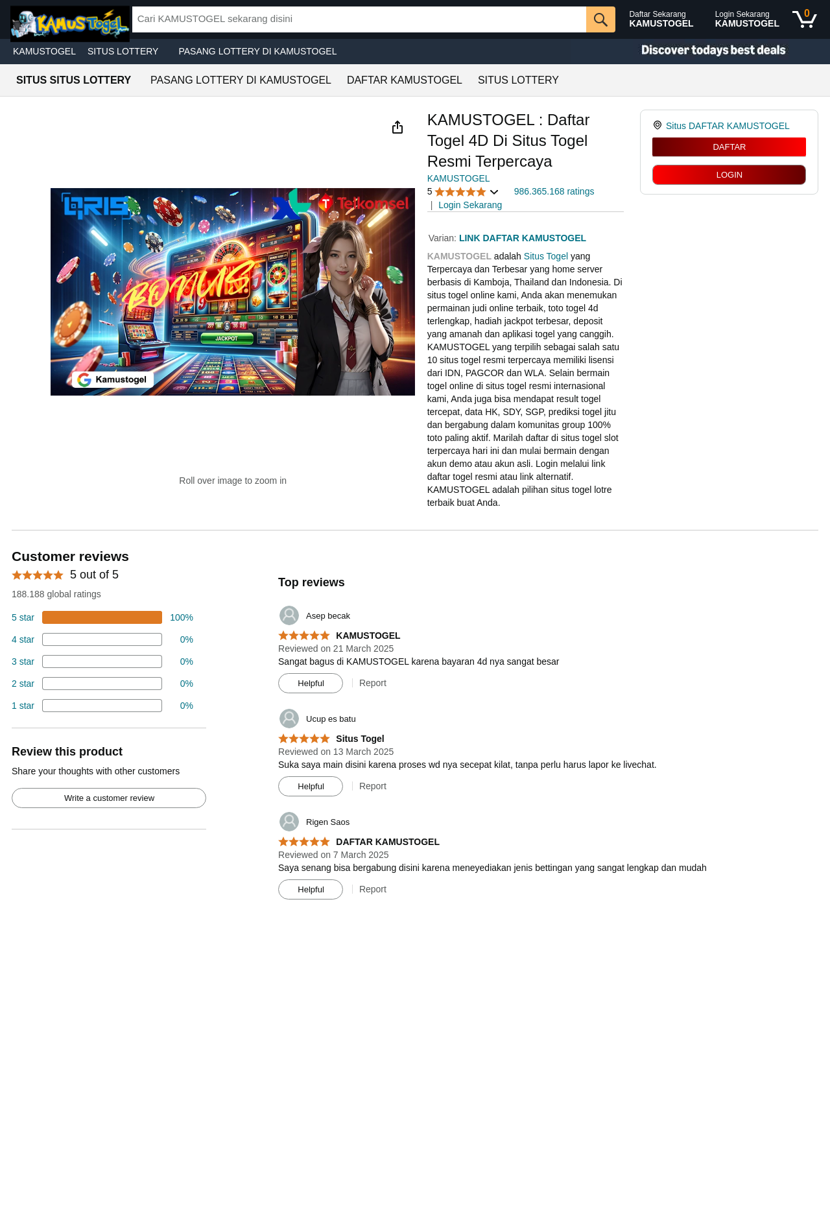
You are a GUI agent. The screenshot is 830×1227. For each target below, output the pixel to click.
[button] (397, 127)
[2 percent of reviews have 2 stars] (102, 683)
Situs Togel (546, 256)
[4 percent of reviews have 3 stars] (102, 661)
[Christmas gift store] (700, 51)
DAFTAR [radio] (729, 147)
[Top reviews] (415, 727)
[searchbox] (359, 19)
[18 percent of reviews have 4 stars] (102, 639)
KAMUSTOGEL (44, 51)
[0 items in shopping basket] (805, 19)
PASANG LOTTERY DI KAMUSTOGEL (257, 51)
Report (372, 683)
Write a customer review (109, 798)
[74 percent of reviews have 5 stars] (102, 617)
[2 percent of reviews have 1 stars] (102, 705)
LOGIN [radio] (729, 175)
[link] (659, 125)
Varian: (444, 238)
